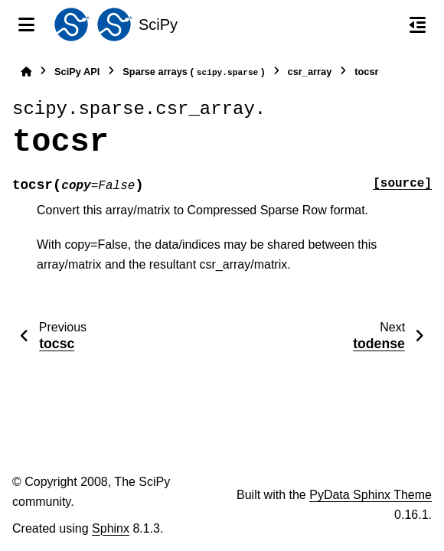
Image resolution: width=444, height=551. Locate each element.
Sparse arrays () (193, 72)
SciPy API (77, 71)
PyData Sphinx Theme (370, 494)
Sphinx (110, 528)
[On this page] (417, 24)
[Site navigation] (26, 24)
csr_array (310, 71)
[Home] (26, 72)
